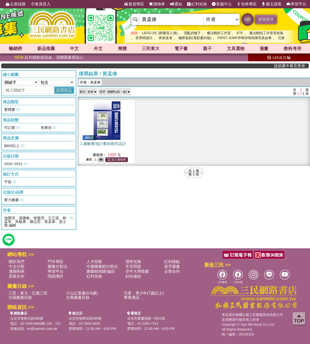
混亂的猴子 (192, 33)
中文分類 (16, 266)
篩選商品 (64, 90)
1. (103, 144)
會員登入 (40, 4)
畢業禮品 (131, 297)
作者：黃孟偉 (90, 82)
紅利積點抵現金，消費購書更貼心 (49, 57)
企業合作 (172, 271)
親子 (207, 48)
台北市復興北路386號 (26, 318)
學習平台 (296, 4)
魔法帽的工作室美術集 (266, 33)
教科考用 (292, 48)
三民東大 (150, 48)
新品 (46, 48)
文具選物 (235, 48)
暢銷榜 (15, 48)
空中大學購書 (137, 271)
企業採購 (16, 4)
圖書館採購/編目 (101, 271)
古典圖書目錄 (77, 297)
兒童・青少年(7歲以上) (144, 293)
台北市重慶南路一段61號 (146, 318)
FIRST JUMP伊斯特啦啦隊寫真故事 (245, 38)
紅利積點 (172, 262)
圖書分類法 (57, 266)
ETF (240, 33)
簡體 (122, 48)
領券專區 (247, 4)
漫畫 (264, 48)
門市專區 (55, 262)
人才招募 (94, 262)
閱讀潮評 (55, 276)
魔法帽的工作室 (219, 33)
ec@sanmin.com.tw (42, 329)
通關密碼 (16, 271)
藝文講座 (271, 4)
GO (247, 19)
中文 (74, 48)
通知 (176, 4)
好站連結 (133, 276)
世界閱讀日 (144, 38)
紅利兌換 (197, 4)
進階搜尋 (266, 19)
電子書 (181, 48)
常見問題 (133, 266)
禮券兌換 (133, 262)
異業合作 (16, 276)
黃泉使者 (165, 38)
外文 (98, 48)
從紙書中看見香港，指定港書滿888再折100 (295, 66)
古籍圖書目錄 (20, 297)
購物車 (157, 4)
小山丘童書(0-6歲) (82, 293)
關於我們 (16, 262)
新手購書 (172, 266)
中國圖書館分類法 (102, 266)
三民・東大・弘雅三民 (28, 293)
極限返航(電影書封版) (194, 38)
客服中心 (222, 4)
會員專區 (134, 4)
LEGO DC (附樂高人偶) (159, 33)
